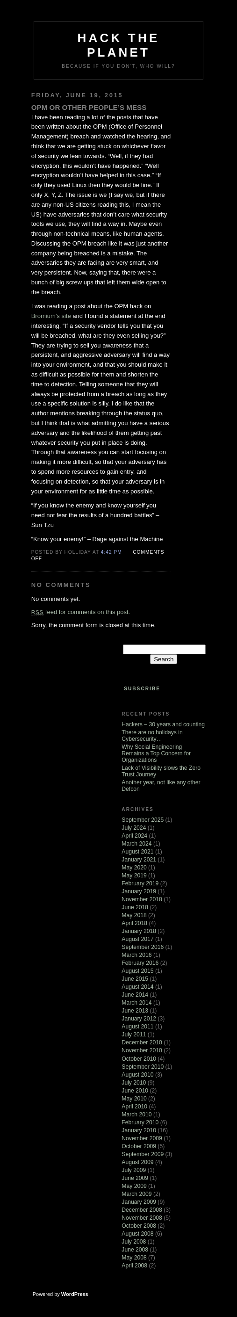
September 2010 (143, 1067)
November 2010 (142, 1050)
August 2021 (137, 851)
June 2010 (135, 1090)
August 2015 (137, 971)
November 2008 (142, 1218)
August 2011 (137, 1026)
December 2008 (142, 1210)
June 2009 (135, 1178)
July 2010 (134, 1082)
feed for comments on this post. (80, 611)
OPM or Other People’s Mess (89, 107)
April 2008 (134, 1265)
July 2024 (134, 828)
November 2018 (142, 899)
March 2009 (136, 1194)
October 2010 (139, 1059)
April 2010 (134, 1106)
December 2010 (142, 1042)
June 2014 (135, 994)
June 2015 (135, 979)
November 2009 (142, 1138)
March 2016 (136, 955)
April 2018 (134, 923)
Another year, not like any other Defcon (161, 785)
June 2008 (135, 1249)
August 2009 (137, 1162)
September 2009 (143, 1154)
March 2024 (136, 843)
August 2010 (137, 1074)
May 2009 (134, 1186)
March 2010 (136, 1114)
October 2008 (139, 1226)
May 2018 (134, 915)
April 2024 (134, 835)
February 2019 (140, 883)
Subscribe (142, 688)
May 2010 (134, 1098)
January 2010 (139, 1130)
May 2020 (134, 867)
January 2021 (139, 859)
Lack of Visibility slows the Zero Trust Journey (161, 771)
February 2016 (140, 963)
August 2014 (137, 987)
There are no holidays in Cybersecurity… (152, 735)
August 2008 (137, 1233)
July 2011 (134, 1034)
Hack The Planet (119, 45)
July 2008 (134, 1241)
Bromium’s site (51, 315)
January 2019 (139, 891)
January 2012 (139, 1018)
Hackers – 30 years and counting (163, 724)
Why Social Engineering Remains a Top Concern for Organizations (156, 753)
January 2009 (139, 1202)
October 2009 (139, 1146)
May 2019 (134, 875)
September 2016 (143, 947)
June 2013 (135, 1010)
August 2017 (137, 939)
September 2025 (143, 820)
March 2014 (136, 1002)
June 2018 (135, 907)
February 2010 (140, 1122)
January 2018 (139, 931)
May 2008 (134, 1257)
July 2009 (134, 1170)
